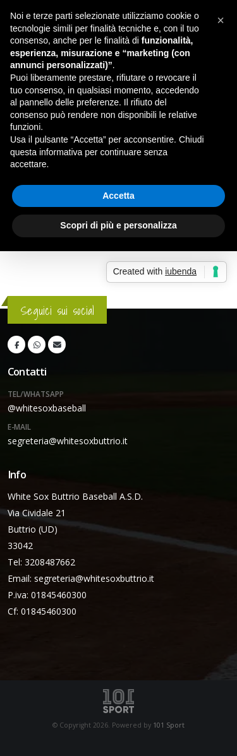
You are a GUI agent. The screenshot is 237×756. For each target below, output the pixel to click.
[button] (220, 20)
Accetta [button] (118, 196)
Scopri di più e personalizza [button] (118, 225)
